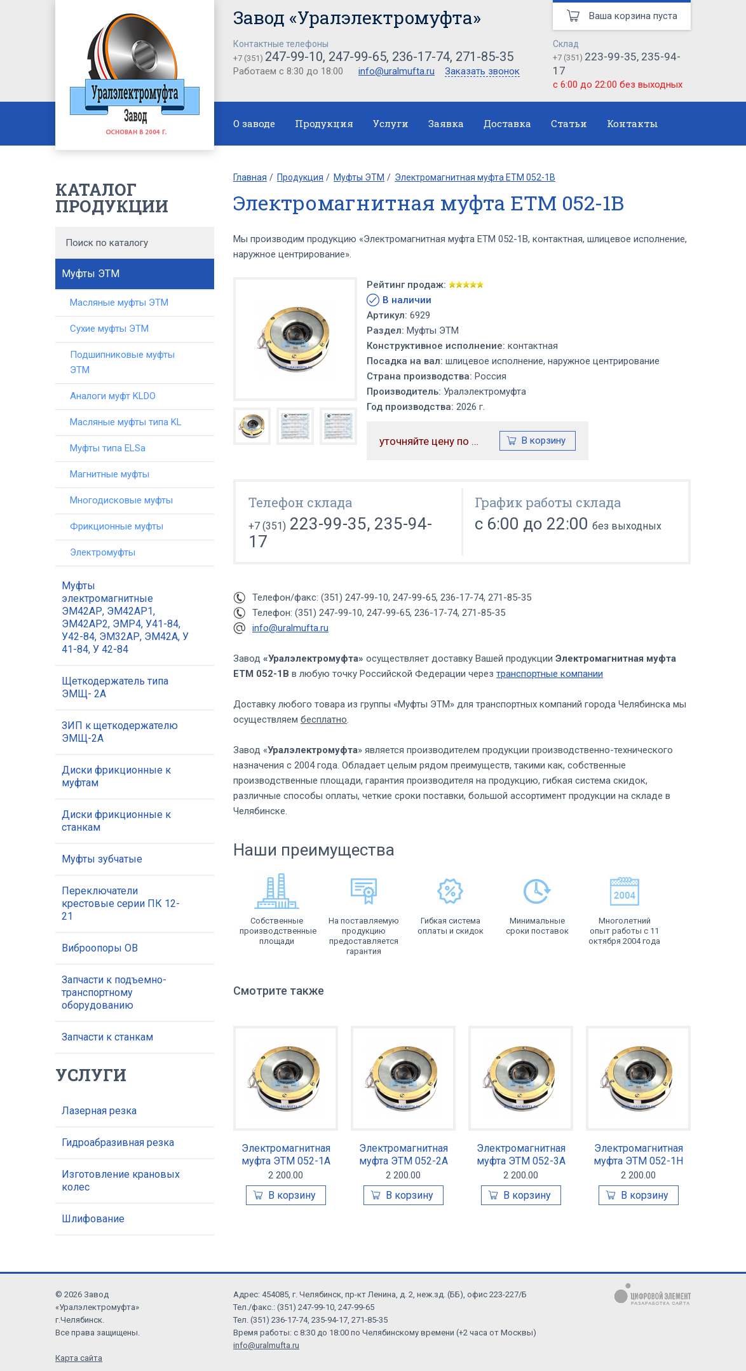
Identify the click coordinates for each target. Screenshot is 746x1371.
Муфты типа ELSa (108, 448)
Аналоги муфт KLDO (113, 396)
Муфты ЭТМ (90, 274)
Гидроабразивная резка (118, 1142)
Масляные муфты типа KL (126, 422)
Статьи (569, 123)
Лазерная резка (99, 1111)
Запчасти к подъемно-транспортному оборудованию (114, 992)
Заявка (446, 123)
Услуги (391, 123)
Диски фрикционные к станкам (116, 820)
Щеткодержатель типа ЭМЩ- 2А (115, 687)
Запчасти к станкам (107, 1037)
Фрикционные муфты (116, 526)
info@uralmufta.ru (396, 71)
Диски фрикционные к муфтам (116, 776)
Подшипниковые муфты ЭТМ (122, 362)
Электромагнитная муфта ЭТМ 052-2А (403, 1154)
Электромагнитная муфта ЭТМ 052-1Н (638, 1154)
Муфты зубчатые (102, 859)
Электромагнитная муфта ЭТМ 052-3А (521, 1154)
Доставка (507, 123)
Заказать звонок (482, 72)
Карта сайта (78, 1358)
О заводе (254, 123)
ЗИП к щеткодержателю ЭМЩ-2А (120, 732)
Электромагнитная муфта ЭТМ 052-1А (285, 1154)
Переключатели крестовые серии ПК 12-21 (121, 903)
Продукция (324, 123)
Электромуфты (102, 552)
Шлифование (93, 1219)
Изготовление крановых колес (121, 1180)
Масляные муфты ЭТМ (119, 302)
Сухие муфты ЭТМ (109, 328)
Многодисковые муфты (121, 500)
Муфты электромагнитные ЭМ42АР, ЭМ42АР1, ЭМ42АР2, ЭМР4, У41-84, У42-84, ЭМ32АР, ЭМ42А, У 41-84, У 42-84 (125, 617)
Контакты (632, 123)
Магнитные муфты (109, 474)
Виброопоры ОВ (100, 948)
